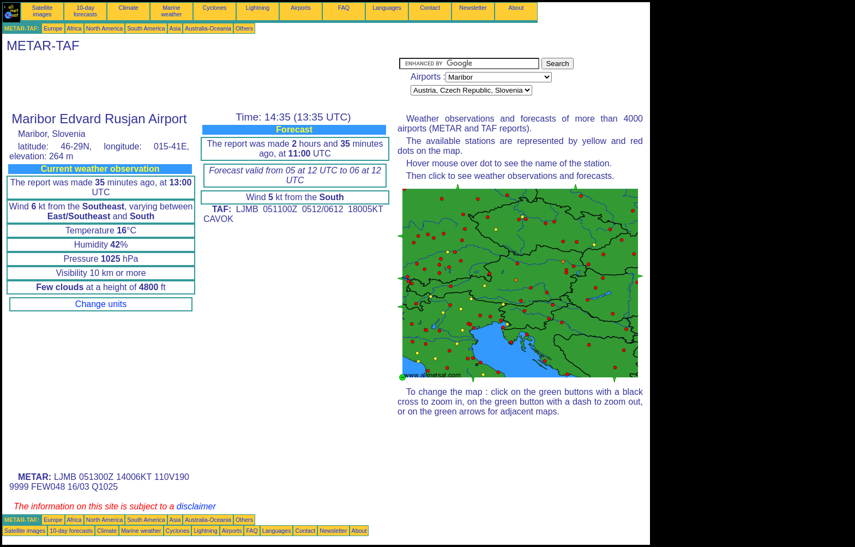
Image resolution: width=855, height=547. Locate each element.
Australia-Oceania (208, 28)
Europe (53, 28)
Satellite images (42, 10)
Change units (101, 304)
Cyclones (215, 7)
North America (104, 28)
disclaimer (196, 506)
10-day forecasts (85, 10)
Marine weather (171, 10)
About (516, 7)
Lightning (257, 7)
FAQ (344, 7)
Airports (301, 7)
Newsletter (472, 7)
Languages (386, 7)
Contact (430, 7)
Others (244, 28)
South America (146, 28)
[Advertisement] (200, 82)
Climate (128, 7)
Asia (175, 28)
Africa (74, 28)
